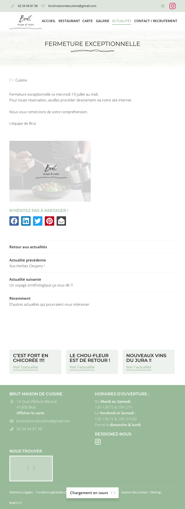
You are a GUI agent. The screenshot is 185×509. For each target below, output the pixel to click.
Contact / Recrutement (155, 21)
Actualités (121, 21)
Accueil (48, 21)
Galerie (102, 21)
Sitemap (155, 492)
